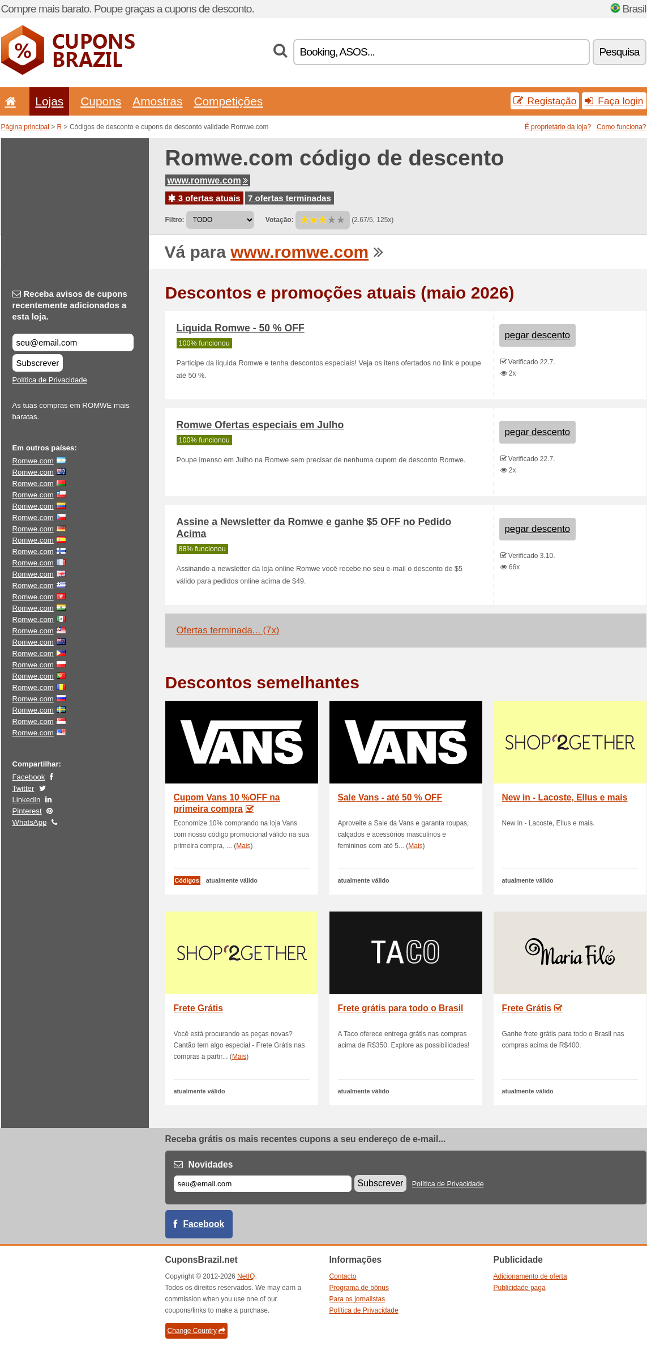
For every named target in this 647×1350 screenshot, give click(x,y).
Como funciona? (621, 127)
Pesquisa (619, 52)
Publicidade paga (520, 1288)
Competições (228, 101)
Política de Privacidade (49, 380)
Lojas (49, 101)
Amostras (157, 101)
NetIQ (246, 1276)
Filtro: (175, 220)
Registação (545, 101)
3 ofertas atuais (204, 198)
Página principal (25, 127)
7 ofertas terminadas (289, 198)
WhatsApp (29, 822)
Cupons (100, 101)
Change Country (196, 1331)
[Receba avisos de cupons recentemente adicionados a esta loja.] (73, 342)
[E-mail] (263, 1184)
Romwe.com (33, 461)
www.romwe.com (208, 180)
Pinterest (27, 811)
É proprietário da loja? (558, 127)
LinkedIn (26, 799)
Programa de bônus (359, 1288)
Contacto (343, 1276)
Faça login (614, 101)
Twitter (23, 788)
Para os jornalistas (357, 1299)
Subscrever (37, 363)
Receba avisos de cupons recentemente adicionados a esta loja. (69, 305)
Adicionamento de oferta (530, 1276)
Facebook (28, 777)
